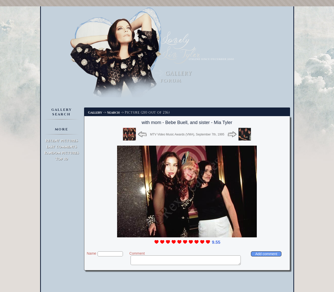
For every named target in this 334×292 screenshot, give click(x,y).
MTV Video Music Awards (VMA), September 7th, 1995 (187, 134)
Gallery (95, 112)
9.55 (216, 242)
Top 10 (61, 159)
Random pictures (61, 152)
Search (113, 112)
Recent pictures (61, 140)
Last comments (61, 146)
